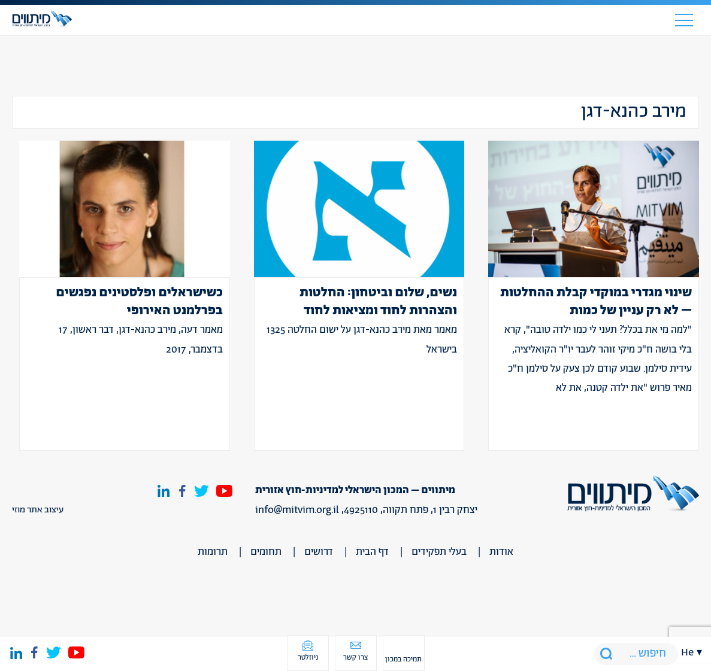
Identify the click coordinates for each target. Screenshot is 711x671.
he (687, 652)
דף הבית (372, 552)
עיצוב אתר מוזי (37, 510)
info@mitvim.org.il (297, 510)
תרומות (213, 552)
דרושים (318, 552)
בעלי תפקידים (439, 552)
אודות (501, 552)
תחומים (266, 552)
